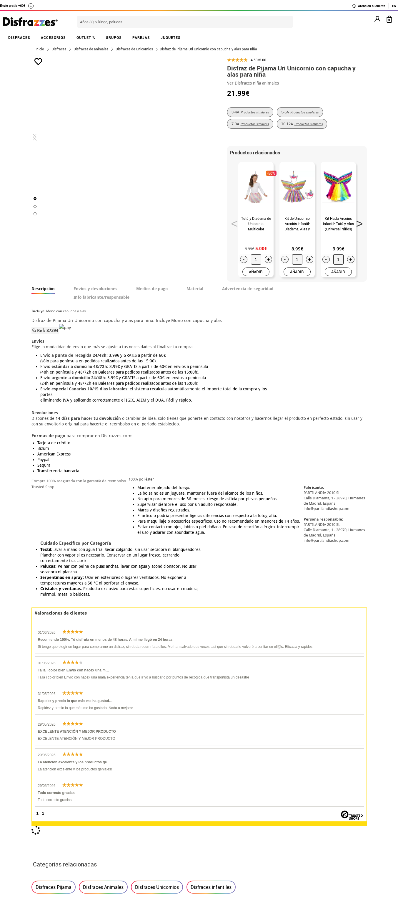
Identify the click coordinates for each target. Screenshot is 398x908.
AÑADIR (256, 271)
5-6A (300, 112)
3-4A (250, 112)
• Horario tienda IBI (53, 800)
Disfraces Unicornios (157, 619)
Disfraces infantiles (211, 619)
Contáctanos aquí (166, 807)
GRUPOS (114, 37)
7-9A (250, 123)
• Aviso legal (46, 829)
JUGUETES (171, 37)
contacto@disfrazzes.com (295, 822)
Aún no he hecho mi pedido (296, 800)
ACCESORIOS (53, 37)
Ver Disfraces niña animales (253, 83)
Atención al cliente (368, 6)
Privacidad (75, 829)
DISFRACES (19, 37)
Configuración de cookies (63, 850)
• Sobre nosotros (50, 815)
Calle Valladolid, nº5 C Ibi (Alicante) (292, 851)
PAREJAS (141, 37)
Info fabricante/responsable (101, 297)
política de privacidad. (220, 732)
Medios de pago (152, 288)
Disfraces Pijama (53, 619)
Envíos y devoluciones (95, 288)
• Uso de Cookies (50, 843)
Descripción (43, 288)
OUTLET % (85, 37)
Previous (232, 222)
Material (194, 288)
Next (357, 222)
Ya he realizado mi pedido (295, 807)
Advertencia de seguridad (248, 288)
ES (394, 6)
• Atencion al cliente (54, 836)
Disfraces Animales (103, 619)
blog (164, 769)
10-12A (302, 123)
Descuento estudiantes (60, 807)
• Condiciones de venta (57, 822)
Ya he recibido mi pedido (294, 815)
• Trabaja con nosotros (57, 857)
